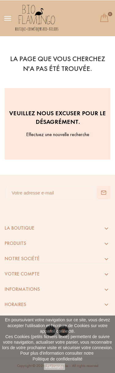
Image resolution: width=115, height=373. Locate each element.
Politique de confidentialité (57, 358)
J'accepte (54, 366)
